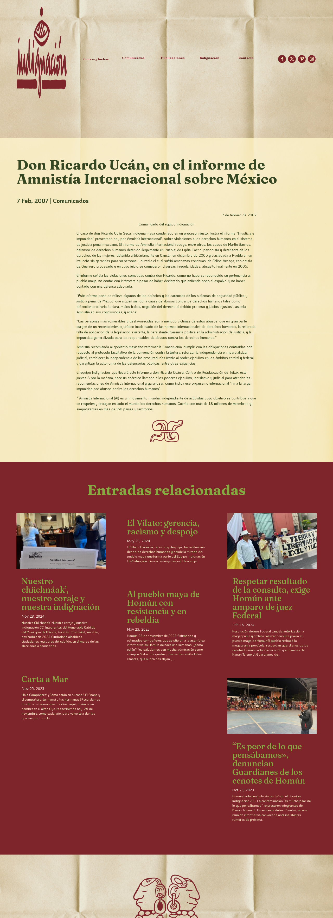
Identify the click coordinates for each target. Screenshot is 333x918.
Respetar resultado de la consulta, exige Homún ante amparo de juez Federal (271, 598)
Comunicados (71, 200)
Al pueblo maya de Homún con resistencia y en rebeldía (163, 607)
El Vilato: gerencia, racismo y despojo (163, 527)
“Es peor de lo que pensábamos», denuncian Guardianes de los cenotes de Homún (268, 763)
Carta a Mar (45, 679)
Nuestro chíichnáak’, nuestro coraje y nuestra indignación (61, 594)
